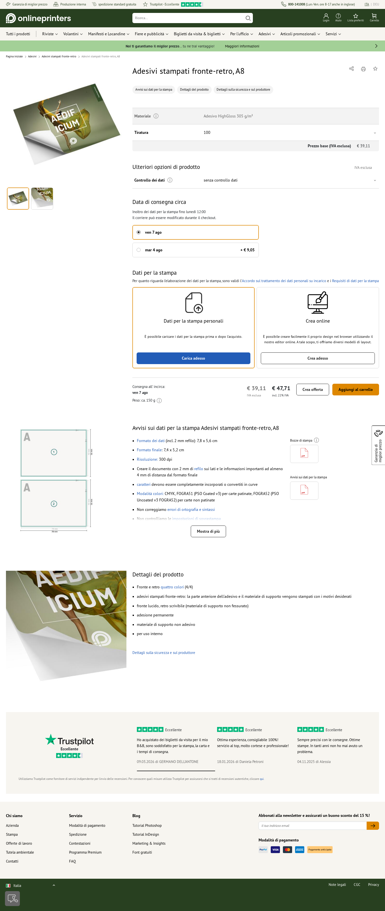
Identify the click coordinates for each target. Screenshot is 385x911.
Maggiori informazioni (242, 46)
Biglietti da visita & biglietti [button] (197, 33)
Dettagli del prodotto (194, 89)
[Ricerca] (188, 18)
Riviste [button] (48, 33)
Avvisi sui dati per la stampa (153, 89)
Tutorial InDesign (145, 834)
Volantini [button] (70, 33)
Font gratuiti (142, 852)
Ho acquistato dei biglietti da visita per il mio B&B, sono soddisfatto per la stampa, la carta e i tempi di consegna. (173, 745)
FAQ (72, 861)
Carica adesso (193, 358)
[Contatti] (12, 898)
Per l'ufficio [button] (239, 33)
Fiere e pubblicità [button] (149, 33)
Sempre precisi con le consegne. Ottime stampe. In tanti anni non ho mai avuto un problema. (329, 745)
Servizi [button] (331, 33)
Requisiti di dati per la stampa (355, 280)
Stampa (12, 834)
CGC (357, 884)
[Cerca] (248, 18)
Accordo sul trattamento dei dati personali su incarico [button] (283, 280)
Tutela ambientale (20, 852)
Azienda (12, 825)
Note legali (337, 884)
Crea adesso (318, 358)
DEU (376, 4)
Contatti (12, 861)
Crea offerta (313, 389)
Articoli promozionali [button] (298, 33)
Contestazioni (79, 843)
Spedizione (78, 834)
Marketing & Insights (148, 843)
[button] (66, 125)
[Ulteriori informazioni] (170, 180)
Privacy (373, 884)
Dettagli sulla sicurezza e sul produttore (243, 89)
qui (262, 779)
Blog (136, 815)
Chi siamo (14, 815)
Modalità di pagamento (87, 825)
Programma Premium (85, 852)
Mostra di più (208, 531)
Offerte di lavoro (19, 843)
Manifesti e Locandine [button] (106, 33)
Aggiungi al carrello (356, 389)
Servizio (75, 815)
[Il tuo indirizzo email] (313, 826)
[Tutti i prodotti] (22, 34)
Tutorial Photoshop (147, 825)
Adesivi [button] (265, 33)
